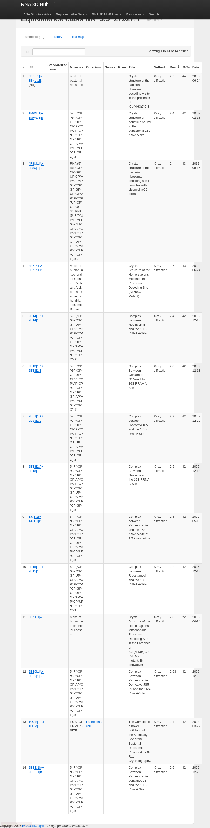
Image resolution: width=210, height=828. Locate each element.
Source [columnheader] (110, 67)
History (57, 37)
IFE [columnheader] (31, 67)
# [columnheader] (23, 67)
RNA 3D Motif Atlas (105, 14)
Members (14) (34, 37)
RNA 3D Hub (35, 4)
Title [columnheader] (132, 67)
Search (154, 14)
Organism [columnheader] (93, 67)
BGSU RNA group (34, 826)
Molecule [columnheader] (76, 67)
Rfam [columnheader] (122, 67)
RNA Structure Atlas (37, 14)
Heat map (77, 37)
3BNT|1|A (35, 617)
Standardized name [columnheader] (57, 67)
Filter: (39, 51)
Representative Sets (70, 14)
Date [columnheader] (195, 67)
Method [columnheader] (159, 67)
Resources (133, 14)
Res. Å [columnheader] (175, 67)
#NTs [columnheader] (186, 67)
